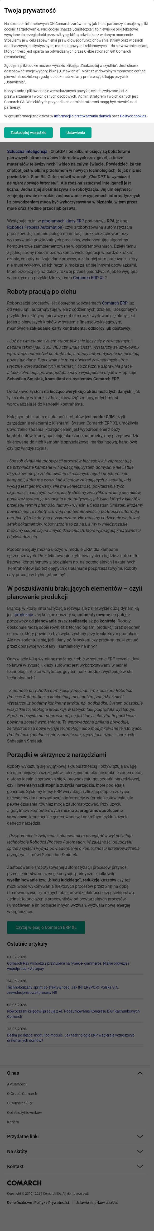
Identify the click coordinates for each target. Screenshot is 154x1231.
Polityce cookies (133, 116)
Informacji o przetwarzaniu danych (82, 116)
